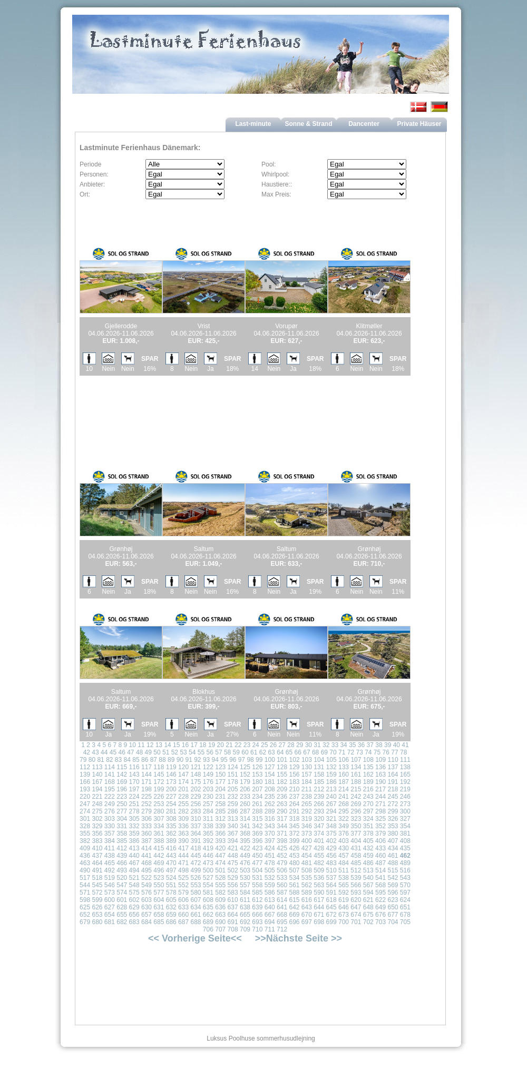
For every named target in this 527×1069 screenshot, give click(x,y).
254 (171, 804)
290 (282, 811)
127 (270, 767)
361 (158, 833)
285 (220, 811)
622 (380, 900)
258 (220, 804)
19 (211, 745)
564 (331, 885)
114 (109, 767)
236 (282, 796)
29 (299, 745)
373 (306, 833)
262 (270, 804)
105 (331, 759)
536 (319, 877)
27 (282, 745)
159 (331, 774)
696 (294, 922)
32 (326, 745)
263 (282, 804)
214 (343, 789)
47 (130, 752)
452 (282, 855)
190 (380, 782)
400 (306, 841)
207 (257, 789)
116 (134, 767)
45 (113, 752)
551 (171, 885)
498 (183, 870)
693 (257, 922)
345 (294, 826)
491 (97, 870)
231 (220, 796)
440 (134, 855)
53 (183, 752)
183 (294, 782)
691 (233, 922)
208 (270, 789)
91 (188, 759)
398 (282, 841)
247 (85, 804)
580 (195, 892)
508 (306, 870)
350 (355, 826)
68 (315, 752)
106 (343, 759)
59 (236, 752)
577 (158, 892)
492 (109, 870)
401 (319, 841)
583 (233, 892)
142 (121, 774)
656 (134, 914)
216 (368, 789)
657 (146, 914)
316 (270, 818)
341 (245, 826)
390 (183, 841)
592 (343, 892)
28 (290, 745)
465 (109, 863)
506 (282, 870)
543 (405, 877)
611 (245, 900)
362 (171, 833)
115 (121, 767)
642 (294, 907)
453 (294, 855)
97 (241, 759)
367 (233, 833)
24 (255, 745)
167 (97, 782)
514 (380, 870)
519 (109, 877)
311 (208, 818)
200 (171, 789)
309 (183, 818)
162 (368, 774)
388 (158, 841)
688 (195, 922)
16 (185, 745)
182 (282, 782)
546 (109, 885)
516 (405, 870)
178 (233, 782)
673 (343, 914)
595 (380, 892)
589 (306, 892)
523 (158, 877)
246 (405, 796)
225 (146, 796)
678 (405, 914)
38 (378, 745)
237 (294, 796)
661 (195, 914)
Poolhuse (242, 1038)
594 (368, 892)
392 (208, 841)
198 (146, 789)
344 (282, 826)
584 (245, 892)
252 (146, 804)
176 (208, 782)
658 (158, 914)
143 (134, 774)
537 (331, 877)
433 (380, 848)
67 (306, 752)
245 (392, 796)
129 (294, 767)
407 (392, 841)
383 (97, 841)
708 (233, 929)
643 (306, 907)
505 (270, 870)
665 (245, 914)
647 (355, 907)
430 (343, 848)
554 (208, 885)
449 (245, 855)
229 (195, 796)
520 (121, 877)
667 (270, 914)
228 (183, 796)
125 (245, 767)
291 (294, 811)
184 (306, 782)
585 (257, 892)
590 (319, 892)
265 (306, 804)
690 (220, 922)
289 (270, 811)
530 (245, 877)
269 (355, 804)
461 (392, 855)
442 (158, 855)
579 (183, 892)
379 (380, 833)
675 (368, 914)
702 (368, 922)
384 (109, 841)
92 (197, 759)
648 (368, 907)
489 (405, 863)
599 (97, 900)
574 (121, 892)
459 (368, 855)
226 (158, 796)
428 (319, 848)
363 (183, 833)
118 (158, 767)
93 (206, 759)
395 (245, 841)
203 (208, 789)
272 (392, 804)
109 (380, 759)
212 (319, 789)
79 (83, 759)
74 (368, 752)
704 (392, 922)
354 (405, 826)
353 (392, 826)
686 (171, 922)
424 (270, 848)
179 (245, 782)
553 (195, 885)
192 (405, 782)
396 (257, 841)
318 (294, 818)
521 (134, 877)
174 (183, 782)
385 (121, 841)
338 (208, 826)
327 (405, 818)
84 (127, 759)
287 (245, 811)
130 (306, 767)
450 (257, 855)
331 (121, 826)
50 (156, 752)
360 (146, 833)
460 (380, 855)
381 (405, 833)
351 (368, 826)
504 (257, 870)
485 (355, 863)
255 (183, 804)
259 (233, 804)
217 (380, 789)
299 (392, 811)
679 (85, 922)
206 (245, 789)
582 (220, 892)
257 (208, 804)
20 (220, 745)
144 (146, 774)
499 (195, 870)
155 (282, 774)
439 (121, 855)
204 (220, 789)
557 (245, 885)
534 (294, 877)
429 (331, 848)
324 (368, 818)
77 (394, 752)
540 (368, 877)
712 (282, 929)
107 (355, 759)
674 (355, 914)
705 (405, 922)
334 (158, 826)
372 (294, 833)
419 (208, 848)
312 (220, 818)
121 (195, 767)
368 (245, 833)
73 (359, 752)
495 (146, 870)
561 (294, 885)
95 (223, 759)
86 (144, 759)
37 (370, 745)
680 (97, 922)
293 (319, 811)
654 (109, 914)
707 (220, 929)
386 (134, 841)
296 (355, 811)
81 (100, 759)
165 (405, 774)
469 (158, 863)
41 (405, 745)
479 (282, 863)
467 (134, 863)
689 (208, 922)
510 (331, 870)
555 (220, 885)
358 (121, 833)
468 (146, 863)
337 (195, 826)
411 (109, 848)
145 (158, 774)
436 (85, 855)
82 (109, 759)
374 (319, 833)
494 (134, 870)
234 (257, 796)
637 (233, 907)
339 (220, 826)
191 (392, 782)
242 (355, 796)
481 (306, 863)
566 (355, 885)
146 (171, 774)
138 (405, 767)
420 (220, 848)
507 (294, 870)
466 (121, 863)
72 (350, 752)
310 (195, 818)
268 (343, 804)
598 (85, 900)
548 (134, 885)
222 (109, 796)
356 (97, 833)
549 (146, 885)
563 (319, 885)
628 (121, 907)
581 (208, 892)
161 (355, 774)
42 (86, 752)
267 (331, 804)
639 (257, 907)
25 (264, 745)
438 (109, 855)
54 (192, 752)
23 (246, 745)
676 (380, 914)
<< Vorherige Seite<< (195, 938)
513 (368, 870)
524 (171, 877)
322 (343, 818)
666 (257, 914)
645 (331, 907)
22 (238, 745)
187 (343, 782)
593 (355, 892)
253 (158, 804)
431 (355, 848)
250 (121, 804)
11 (141, 745)
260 (245, 804)
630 (146, 907)
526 (195, 877)
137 (392, 767)
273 (405, 804)
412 (121, 848)
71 (341, 752)
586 (270, 892)
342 (257, 826)
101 (282, 759)
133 (343, 767)
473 (208, 863)
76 (386, 752)
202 (195, 789)
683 (134, 922)
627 (109, 907)
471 (183, 863)
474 (220, 863)
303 (109, 818)
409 (85, 848)
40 (396, 745)
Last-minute (253, 124)
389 (171, 841)
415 (158, 848)
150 (220, 774)
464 (97, 863)
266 (319, 804)
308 (171, 818)
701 (355, 922)
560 (282, 885)
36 (361, 745)
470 (171, 863)
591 (331, 892)
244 (380, 796)
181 (270, 782)
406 (380, 841)
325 (380, 818)
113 (97, 767)
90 (180, 759)
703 (380, 922)
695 (282, 922)
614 (282, 900)
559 (270, 885)
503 (245, 870)
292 (306, 811)
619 (343, 900)
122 (208, 767)
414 (146, 848)
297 (368, 811)
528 (220, 877)
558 (257, 885)
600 (109, 900)
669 (294, 914)
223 (121, 796)
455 (319, 855)
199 (158, 789)
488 (392, 863)
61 (253, 752)
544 (85, 885)
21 (229, 745)
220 (85, 796)
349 (343, 826)
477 (257, 863)
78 (403, 752)
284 (208, 811)
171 (146, 782)
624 (405, 900)
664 (233, 914)
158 (319, 774)
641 (282, 907)
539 (355, 877)
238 (306, 796)
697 (306, 922)
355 (85, 833)
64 (280, 752)
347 (319, 826)
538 (343, 877)
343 (270, 826)
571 (85, 892)
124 (233, 767)
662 (208, 914)
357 (109, 833)
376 (343, 833)
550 (158, 885)
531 (257, 877)
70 (332, 752)
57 (218, 752)
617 (319, 900)
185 (319, 782)
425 (282, 848)
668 (282, 914)
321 (331, 818)
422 (245, 848)
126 (257, 767)
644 (319, 907)
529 (233, 877)
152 (245, 774)
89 (171, 759)
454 (306, 855)
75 (377, 752)
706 (208, 929)
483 (331, 863)
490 (85, 870)
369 (257, 833)
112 (85, 767)
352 (380, 826)
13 (158, 745)
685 (158, 922)
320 (319, 818)
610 (233, 900)
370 (270, 833)
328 (85, 826)
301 (85, 818)
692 (245, 922)
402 (331, 841)
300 (405, 811)
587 (282, 892)
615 (294, 900)
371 (282, 833)
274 (85, 811)
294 (331, 811)
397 (270, 841)
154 (270, 774)
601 (121, 900)
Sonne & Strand (308, 124)
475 (233, 863)
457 (343, 855)
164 (392, 774)
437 (97, 855)
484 (343, 863)
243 (368, 796)
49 (148, 752)
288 (257, 811)
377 (355, 833)
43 (95, 752)
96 (232, 759)
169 (121, 782)
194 (97, 789)
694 (270, 922)
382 (85, 841)
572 (97, 892)
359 (134, 833)
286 (233, 811)
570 (405, 885)
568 (380, 885)
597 (405, 892)
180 (257, 782)
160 (343, 774)
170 (134, 782)
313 (233, 818)
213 (331, 789)
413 (134, 848)
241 (343, 796)
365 (208, 833)
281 (171, 811)
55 (201, 752)
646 (343, 907)
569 (392, 885)
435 (405, 848)
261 (257, 804)
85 (135, 759)
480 (294, 863)
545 (97, 885)
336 (183, 826)
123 (220, 767)
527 (208, 877)
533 (282, 877)
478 (270, 863)
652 (85, 914)
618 (331, 900)
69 (324, 752)
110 (393, 759)
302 (97, 818)
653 (97, 914)
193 (85, 789)
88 (162, 759)
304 (121, 818)
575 (134, 892)
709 (245, 929)
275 (97, 811)
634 (195, 907)
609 (220, 900)
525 (183, 877)
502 (233, 870)
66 (298, 752)
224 (134, 796)
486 (368, 863)
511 (343, 870)
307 (158, 818)
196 (121, 789)
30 (308, 745)
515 (392, 870)
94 (215, 759)
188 (355, 782)
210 (294, 789)
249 (109, 804)
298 (380, 811)
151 (233, 774)
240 (331, 796)
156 (294, 774)
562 (306, 885)
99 (259, 759)
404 (355, 841)
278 (134, 811)
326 (392, 818)
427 (306, 848)
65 (289, 752)
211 (306, 789)
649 (380, 907)
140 (97, 774)
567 (368, 885)
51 (165, 752)
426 (294, 848)
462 (405, 855)
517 (85, 877)
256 (195, 804)
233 (245, 796)
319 (306, 818)
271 (380, 804)
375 (331, 833)
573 (109, 892)
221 (97, 796)
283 (195, 811)
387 (146, 841)
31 (317, 745)
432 (368, 848)
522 (146, 877)
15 (176, 745)
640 (270, 907)
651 (405, 907)
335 (171, 826)
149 (208, 774)
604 (158, 900)
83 (118, 759)
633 (183, 907)
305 (134, 818)
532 (270, 877)
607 (195, 900)
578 (171, 892)
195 (109, 789)
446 (208, 855)
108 (368, 759)
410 (97, 848)
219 (405, 789)
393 (220, 841)
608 (208, 900)
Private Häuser (419, 124)
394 (233, 841)
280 (158, 811)
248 (97, 804)
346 (306, 826)
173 (171, 782)
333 (146, 826)
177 (220, 782)
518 (97, 877)
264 (294, 804)
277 (121, 811)
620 (355, 900)
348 (331, 826)
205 (233, 789)
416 (171, 848)
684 (146, 922)
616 (306, 900)
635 (208, 907)
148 (195, 774)
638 (245, 907)
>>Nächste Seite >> (298, 938)
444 (183, 855)
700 (343, 922)
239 (319, 796)
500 (208, 870)
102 (294, 759)
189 (368, 782)
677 (392, 914)
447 (220, 855)
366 (220, 833)
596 (392, 892)
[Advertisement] (204, 410)
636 (220, 907)
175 (195, 782)
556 (233, 885)
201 (183, 789)
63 (271, 752)
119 (171, 767)
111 (405, 759)
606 (183, 900)
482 (319, 863)
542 (392, 877)
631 (158, 907)
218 (392, 789)
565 (343, 885)
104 (319, 759)
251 (134, 804)
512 (355, 870)
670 (306, 914)
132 (331, 767)
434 (392, 848)
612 (257, 900)
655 (121, 914)
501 (220, 870)
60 (244, 752)
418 (195, 848)
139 (85, 774)
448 (233, 855)
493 (121, 870)
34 (343, 745)
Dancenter (363, 124)
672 (331, 914)
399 (294, 841)
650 (392, 907)
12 (150, 745)
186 (331, 782)
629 (134, 907)
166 (85, 782)
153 (257, 774)
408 (405, 841)
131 (319, 767)
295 (343, 811)
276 (109, 811)
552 (183, 885)
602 (134, 900)
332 (134, 826)
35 (352, 745)
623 (392, 900)
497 (171, 870)
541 (380, 877)
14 (167, 745)
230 (208, 796)
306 (146, 818)
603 (146, 900)
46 (121, 752)
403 (343, 841)
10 (132, 745)
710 (257, 929)
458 (355, 855)
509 (319, 870)
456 (331, 855)
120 (183, 767)
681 (109, 922)
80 (92, 759)
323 (355, 818)
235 (270, 796)
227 (171, 796)
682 (121, 922)
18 (202, 745)
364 (195, 833)
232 (233, 796)
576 (146, 892)
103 (306, 759)
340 (233, 826)
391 (195, 841)
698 (319, 922)
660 (183, 914)
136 (380, 767)
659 (171, 914)
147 (183, 774)
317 (282, 818)
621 (368, 900)
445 (195, 855)
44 (104, 752)
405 (368, 841)
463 (85, 863)
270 (368, 804)
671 (319, 914)
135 (368, 767)
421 (233, 848)
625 (85, 907)
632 (171, 907)
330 (109, 826)
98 (250, 759)
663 (220, 914)
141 (109, 774)
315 (257, 818)
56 (210, 752)
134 (355, 767)
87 (153, 759)
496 (158, 870)
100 (270, 759)
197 (134, 789)
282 (183, 811)
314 (245, 818)
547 (121, 885)
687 (183, 922)
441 (146, 855)
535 (306, 877)
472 (195, 863)
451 (270, 855)
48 (139, 752)
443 (171, 855)
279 (146, 811)
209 (282, 789)
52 (174, 752)
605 (171, 900)
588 (294, 892)
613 (270, 900)
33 (334, 745)
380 (392, 833)
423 (257, 848)
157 (306, 774)
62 (262, 752)
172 (158, 782)
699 (331, 922)
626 (97, 907)
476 (245, 863)
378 (368, 833)
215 (355, 789)
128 (282, 767)
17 (193, 745)
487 (380, 863)
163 (380, 774)
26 (273, 745)
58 (227, 752)
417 (183, 848)
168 (109, 782)
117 (146, 767)
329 (97, 826)
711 (270, 929)
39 (387, 745)
